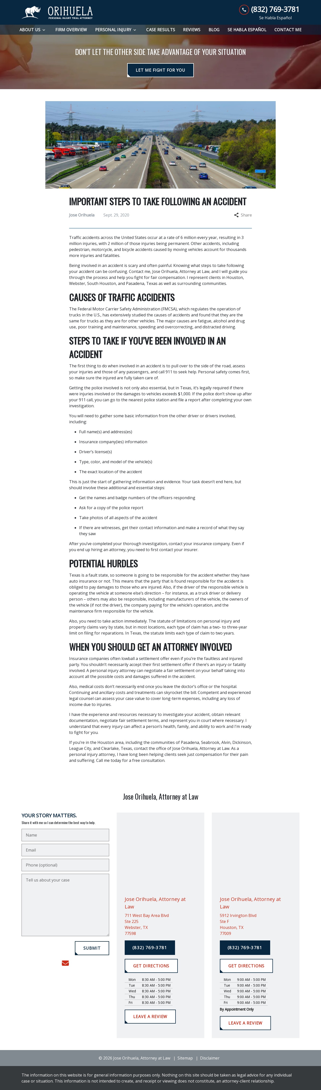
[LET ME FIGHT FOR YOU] (160, 70)
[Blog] (214, 30)
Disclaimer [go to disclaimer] (210, 1058)
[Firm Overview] (71, 30)
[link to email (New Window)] (65, 963)
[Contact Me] (287, 30)
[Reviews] (191, 30)
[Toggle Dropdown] (45, 30)
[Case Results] (160, 30)
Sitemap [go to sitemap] (185, 1058)
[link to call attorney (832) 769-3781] (269, 9)
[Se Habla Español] (247, 30)
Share (243, 215)
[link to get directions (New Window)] (160, 924)
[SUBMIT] (92, 948)
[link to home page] (57, 12)
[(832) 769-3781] (150, 947)
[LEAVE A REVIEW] (150, 1017)
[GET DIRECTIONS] (151, 966)
